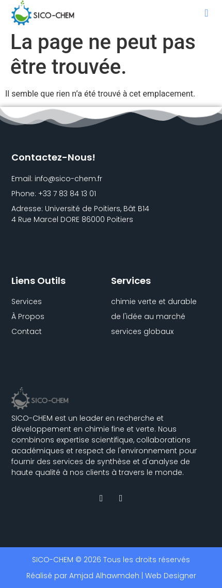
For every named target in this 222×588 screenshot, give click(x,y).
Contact (26, 331)
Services (26, 301)
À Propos (27, 316)
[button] (206, 13)
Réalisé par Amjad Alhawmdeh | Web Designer (111, 575)
